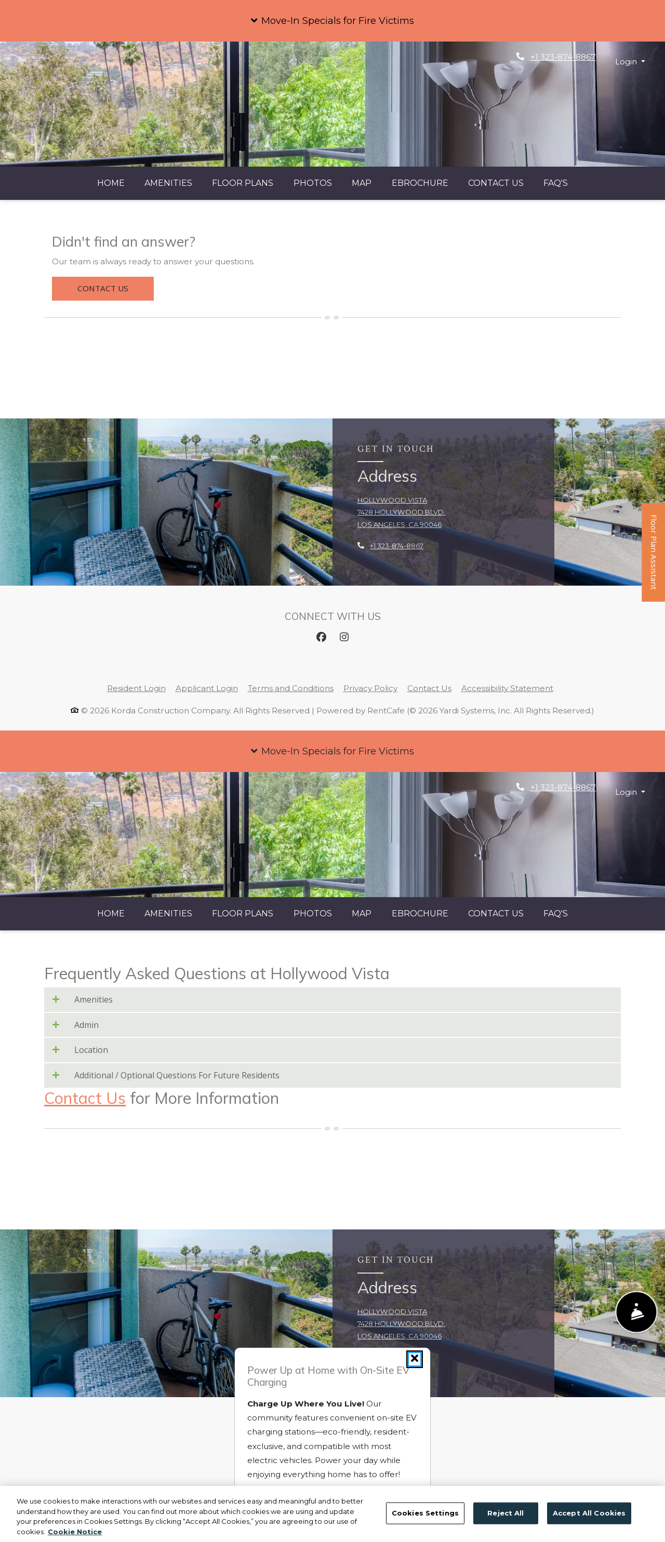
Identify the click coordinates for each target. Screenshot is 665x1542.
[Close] (414, 1359)
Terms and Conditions (291, 688)
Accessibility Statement (507, 688)
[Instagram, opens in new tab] (344, 637)
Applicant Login (207, 688)
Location (80, 1050)
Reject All (505, 1528)
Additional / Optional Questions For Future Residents (166, 1075)
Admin (75, 1025)
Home (111, 183)
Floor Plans (242, 183)
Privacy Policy (370, 688)
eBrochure (420, 183)
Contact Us (496, 183)
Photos (313, 183)
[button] (332, 21)
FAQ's (555, 183)
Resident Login (136, 688)
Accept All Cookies (589, 1528)
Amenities (168, 183)
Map (361, 183)
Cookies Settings (425, 1528)
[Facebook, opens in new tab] (321, 637)
